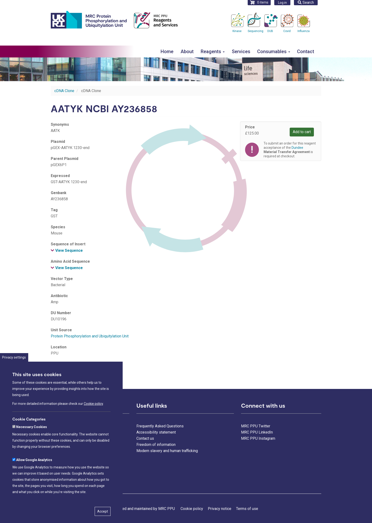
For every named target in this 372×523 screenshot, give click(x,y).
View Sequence (69, 250)
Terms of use (247, 508)
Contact (305, 51)
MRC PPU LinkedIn (257, 432)
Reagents (213, 51)
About (187, 51)
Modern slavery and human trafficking (167, 450)
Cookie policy (93, 418)
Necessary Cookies (31, 441)
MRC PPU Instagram (258, 438)
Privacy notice (219, 508)
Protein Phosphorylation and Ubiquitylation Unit (90, 336)
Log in (282, 3)
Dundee (57, 370)
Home (167, 51)
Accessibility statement (156, 432)
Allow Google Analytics (34, 474)
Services (241, 51)
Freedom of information (156, 444)
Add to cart (302, 132)
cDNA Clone (64, 91)
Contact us (145, 438)
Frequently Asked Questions (160, 426)
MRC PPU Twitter (255, 426)
